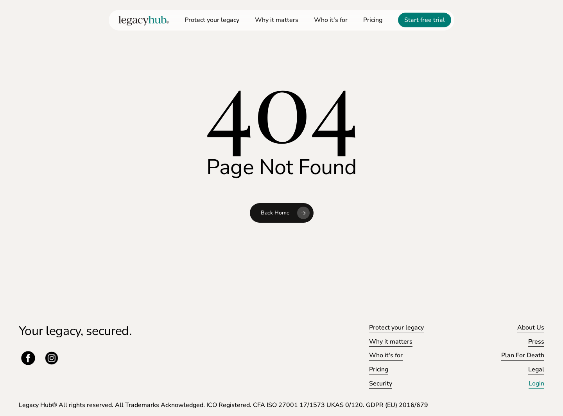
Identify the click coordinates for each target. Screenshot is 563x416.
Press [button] (536, 341)
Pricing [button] (378, 369)
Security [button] (380, 383)
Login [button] (536, 383)
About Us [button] (530, 327)
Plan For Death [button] (522, 355)
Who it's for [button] (386, 355)
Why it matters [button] (390, 341)
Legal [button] (536, 369)
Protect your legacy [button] (396, 327)
